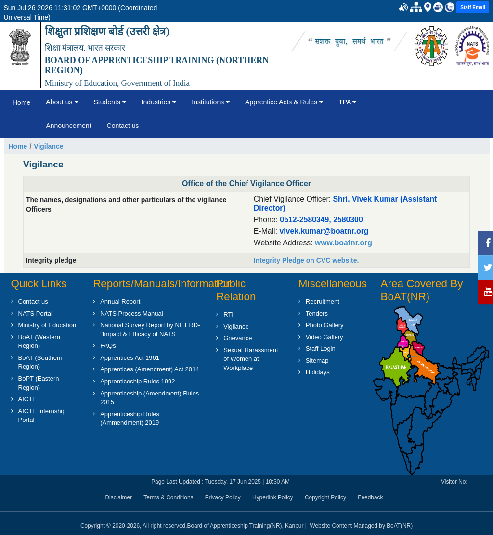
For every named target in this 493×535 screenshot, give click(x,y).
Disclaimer (118, 497)
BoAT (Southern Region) (40, 362)
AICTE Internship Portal (42, 416)
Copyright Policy (325, 497)
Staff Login (321, 348)
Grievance (237, 338)
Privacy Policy (223, 497)
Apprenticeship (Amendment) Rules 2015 (149, 398)
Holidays (318, 372)
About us (62, 102)
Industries (159, 102)
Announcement (68, 125)
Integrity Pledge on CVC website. (306, 260)
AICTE (27, 399)
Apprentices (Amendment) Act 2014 (149, 369)
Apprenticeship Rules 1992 (137, 381)
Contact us (123, 125)
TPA (347, 102)
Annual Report (120, 301)
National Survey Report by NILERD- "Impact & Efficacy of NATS (150, 329)
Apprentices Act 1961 (129, 357)
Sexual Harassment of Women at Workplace (250, 358)
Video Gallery (324, 337)
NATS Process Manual (131, 313)
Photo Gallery (325, 325)
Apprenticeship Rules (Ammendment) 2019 (129, 418)
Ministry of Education (47, 325)
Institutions (211, 102)
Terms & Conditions (168, 497)
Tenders (317, 313)
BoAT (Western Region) (39, 341)
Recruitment (322, 301)
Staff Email (472, 7)
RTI (228, 314)
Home (21, 102)
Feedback (370, 497)
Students (110, 102)
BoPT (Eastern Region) (38, 383)
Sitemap (317, 360)
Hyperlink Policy (272, 497)
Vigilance (48, 146)
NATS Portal (35, 313)
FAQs (108, 345)
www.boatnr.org (342, 243)
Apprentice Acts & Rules (284, 102)
